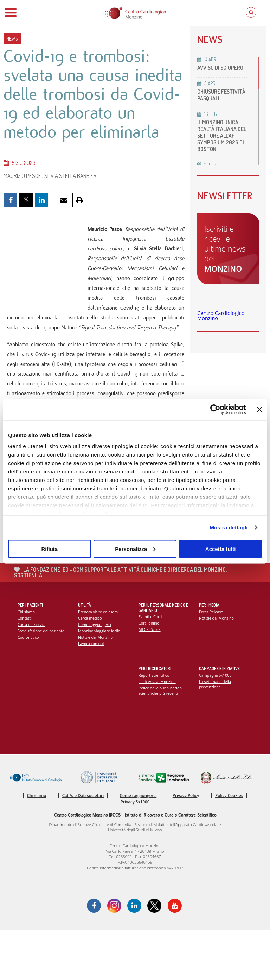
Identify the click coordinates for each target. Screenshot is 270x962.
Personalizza (135, 549)
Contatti (25, 650)
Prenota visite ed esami (98, 643)
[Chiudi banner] (259, 409)
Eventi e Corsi (150, 649)
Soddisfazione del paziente (41, 662)
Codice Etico (28, 669)
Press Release (211, 643)
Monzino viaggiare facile (99, 662)
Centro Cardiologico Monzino (220, 316)
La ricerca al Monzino (157, 713)
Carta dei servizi (32, 656)
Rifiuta (49, 549)
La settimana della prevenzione (215, 716)
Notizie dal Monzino (95, 669)
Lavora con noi (91, 675)
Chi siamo (26, 643)
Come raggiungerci (94, 656)
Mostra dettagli (229, 527)
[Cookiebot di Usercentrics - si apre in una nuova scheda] (215, 409)
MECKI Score (150, 661)
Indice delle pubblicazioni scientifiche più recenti (161, 722)
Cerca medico (90, 650)
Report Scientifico (154, 707)
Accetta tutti (220, 549)
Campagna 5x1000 (215, 707)
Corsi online (149, 655)
